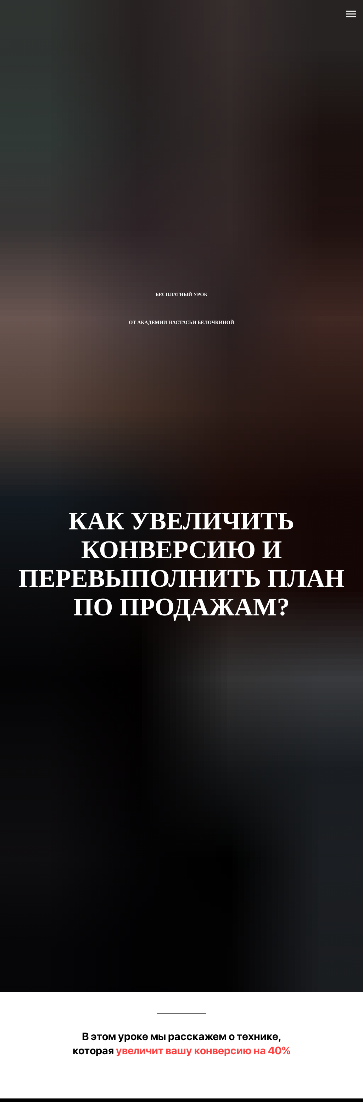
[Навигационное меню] (351, 14)
